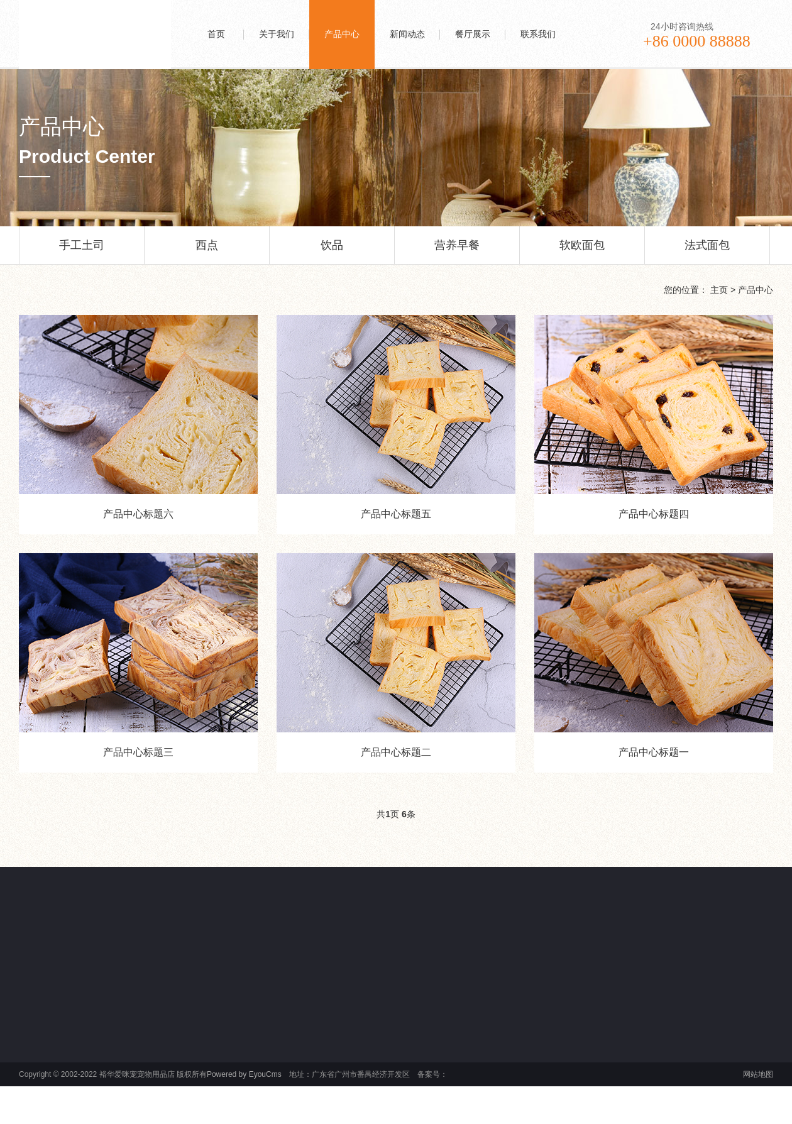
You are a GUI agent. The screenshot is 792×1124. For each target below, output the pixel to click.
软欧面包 (582, 251)
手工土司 (81, 251)
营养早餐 (457, 251)
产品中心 (755, 290)
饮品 (332, 251)
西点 (206, 251)
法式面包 (707, 251)
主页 (719, 290)
